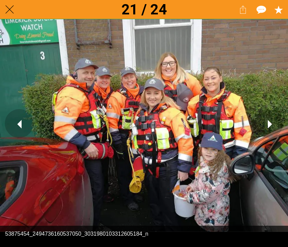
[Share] (243, 9)
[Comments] (260, 9)
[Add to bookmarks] (278, 9)
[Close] (9, 9)
